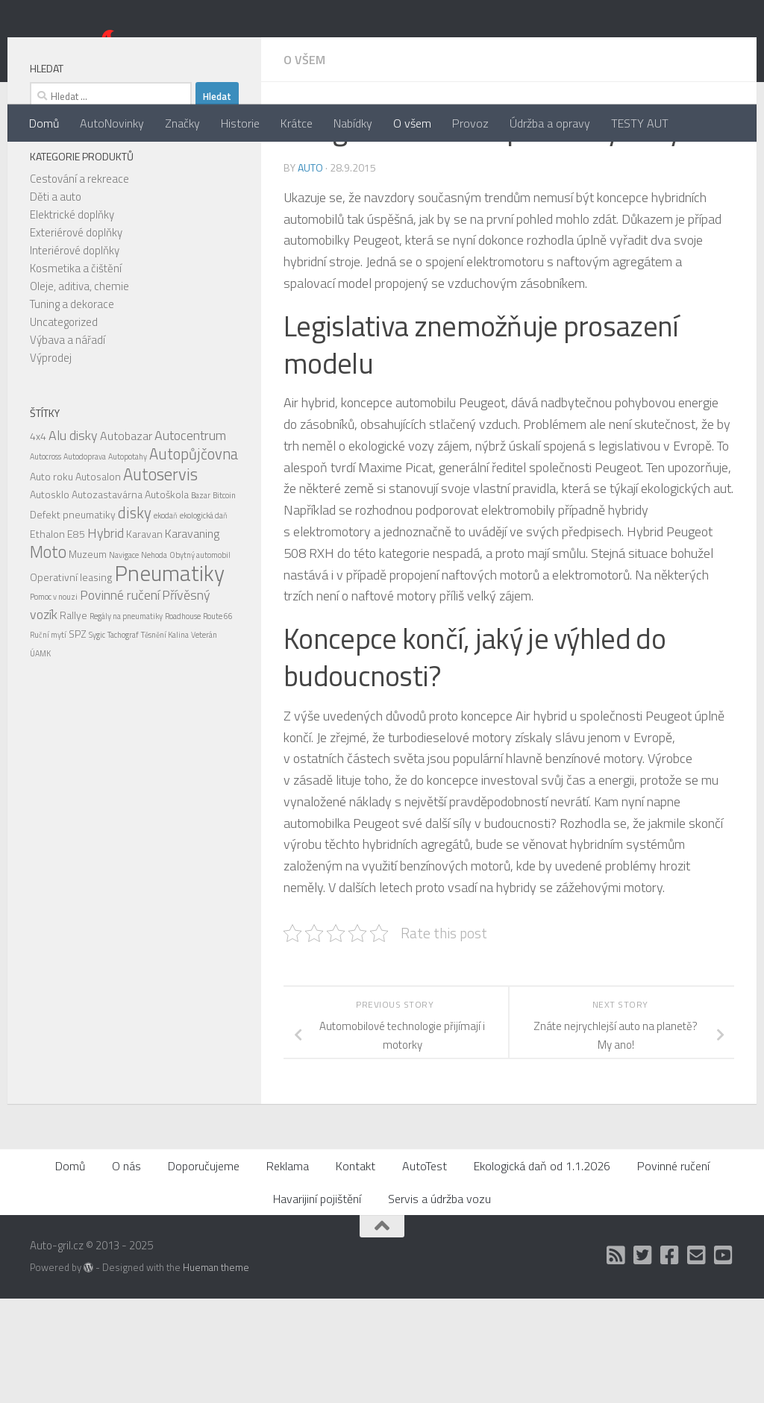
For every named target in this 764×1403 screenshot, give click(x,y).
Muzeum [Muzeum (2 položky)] (88, 658)
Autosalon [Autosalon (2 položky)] (98, 580)
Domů (44, 123)
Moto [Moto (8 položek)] (48, 656)
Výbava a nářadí (67, 444)
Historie (240, 123)
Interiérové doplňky (74, 354)
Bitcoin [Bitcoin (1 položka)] (224, 600)
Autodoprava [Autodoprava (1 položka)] (84, 561)
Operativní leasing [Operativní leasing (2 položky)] (71, 681)
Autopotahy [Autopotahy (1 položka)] (127, 561)
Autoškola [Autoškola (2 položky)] (167, 598)
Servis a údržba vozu (439, 1303)
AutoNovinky (112, 123)
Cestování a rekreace (79, 283)
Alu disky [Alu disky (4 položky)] (73, 540)
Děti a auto (55, 301)
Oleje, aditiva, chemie (79, 390)
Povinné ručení (673, 1270)
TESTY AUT (639, 123)
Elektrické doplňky (72, 318)
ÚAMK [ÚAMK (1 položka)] (40, 758)
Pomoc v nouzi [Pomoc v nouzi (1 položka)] (54, 701)
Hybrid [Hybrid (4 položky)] (105, 637)
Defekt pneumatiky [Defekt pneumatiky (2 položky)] (73, 619)
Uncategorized (64, 426)
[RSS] (616, 1359)
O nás (126, 1270)
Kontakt (355, 1270)
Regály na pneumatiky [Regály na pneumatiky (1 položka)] (126, 720)
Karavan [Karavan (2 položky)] (144, 638)
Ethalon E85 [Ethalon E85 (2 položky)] (57, 638)
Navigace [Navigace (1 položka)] (124, 659)
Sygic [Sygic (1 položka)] (97, 739)
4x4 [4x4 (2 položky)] (38, 540)
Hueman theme (216, 1371)
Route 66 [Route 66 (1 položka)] (218, 720)
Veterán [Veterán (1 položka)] (204, 739)
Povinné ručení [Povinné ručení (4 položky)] (120, 699)
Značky (182, 123)
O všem (412, 123)
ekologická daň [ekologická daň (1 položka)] (204, 620)
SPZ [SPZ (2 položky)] (78, 738)
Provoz (470, 123)
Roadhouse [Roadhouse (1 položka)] (183, 720)
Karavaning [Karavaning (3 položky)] (192, 638)
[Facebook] (670, 1359)
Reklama (287, 1270)
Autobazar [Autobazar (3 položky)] (126, 540)
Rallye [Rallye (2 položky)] (73, 719)
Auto (310, 272)
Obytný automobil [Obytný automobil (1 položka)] (200, 659)
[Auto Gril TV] (723, 1359)
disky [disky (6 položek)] (134, 617)
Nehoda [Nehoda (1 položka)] (154, 659)
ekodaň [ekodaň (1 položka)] (166, 620)
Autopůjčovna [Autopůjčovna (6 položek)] (193, 558)
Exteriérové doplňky (76, 336)
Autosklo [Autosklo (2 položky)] (49, 598)
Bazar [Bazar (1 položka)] (200, 600)
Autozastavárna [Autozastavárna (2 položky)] (107, 598)
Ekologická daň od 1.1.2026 (542, 1270)
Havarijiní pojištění (317, 1303)
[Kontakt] (696, 1359)
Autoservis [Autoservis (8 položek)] (160, 578)
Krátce (297, 123)
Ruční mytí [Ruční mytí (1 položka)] (48, 739)
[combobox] (111, 200)
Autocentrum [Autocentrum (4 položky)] (190, 540)
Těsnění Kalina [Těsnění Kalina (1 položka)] (165, 739)
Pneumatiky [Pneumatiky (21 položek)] (169, 677)
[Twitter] (643, 1359)
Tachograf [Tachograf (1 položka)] (123, 739)
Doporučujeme (203, 1270)
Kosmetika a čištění (76, 372)
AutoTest (424, 1270)
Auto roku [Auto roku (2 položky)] (51, 580)
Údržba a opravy (550, 123)
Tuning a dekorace (72, 408)
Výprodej (51, 462)
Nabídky (353, 123)
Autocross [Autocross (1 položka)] (45, 561)
